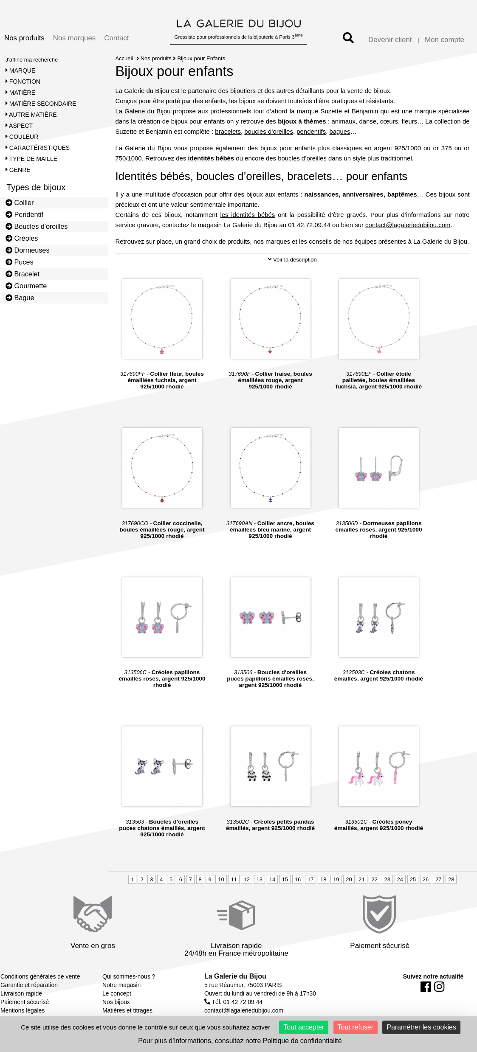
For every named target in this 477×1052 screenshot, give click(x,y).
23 (387, 879)
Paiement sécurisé (24, 1002)
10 (221, 879)
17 (310, 879)
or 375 (442, 148)
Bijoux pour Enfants (201, 58)
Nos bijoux (116, 1002)
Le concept (116, 993)
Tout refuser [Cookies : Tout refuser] (355, 1027)
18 (323, 879)
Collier (20, 202)
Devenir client (390, 40)
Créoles (22, 238)
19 (336, 879)
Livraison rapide (21, 993)
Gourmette (26, 286)
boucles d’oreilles (268, 131)
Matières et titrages (127, 1010)
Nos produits (24, 38)
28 (451, 879)
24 (400, 879)
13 (259, 879)
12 (246, 879)
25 (413, 879)
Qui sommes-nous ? (128, 976)
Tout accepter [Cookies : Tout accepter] (303, 1027)
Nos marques (74, 38)
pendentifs (311, 131)
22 (374, 879)
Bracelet (23, 274)
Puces (20, 262)
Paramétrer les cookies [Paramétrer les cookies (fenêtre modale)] (421, 1027)
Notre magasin (121, 985)
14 (272, 879)
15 (285, 879)
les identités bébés (247, 214)
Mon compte (444, 40)
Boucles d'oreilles (37, 226)
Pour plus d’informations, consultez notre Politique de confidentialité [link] (240, 1040)
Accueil (124, 58)
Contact (116, 38)
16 (298, 879)
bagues (339, 131)
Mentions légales (22, 1010)
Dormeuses (28, 250)
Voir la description (292, 259)
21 (361, 879)
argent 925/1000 (397, 148)
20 (349, 879)
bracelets (228, 131)
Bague (20, 297)
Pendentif (24, 214)
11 (234, 879)
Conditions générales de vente (40, 976)
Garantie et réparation (29, 985)
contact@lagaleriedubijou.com (407, 224)
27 (438, 879)
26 (426, 879)
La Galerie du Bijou (235, 976)
